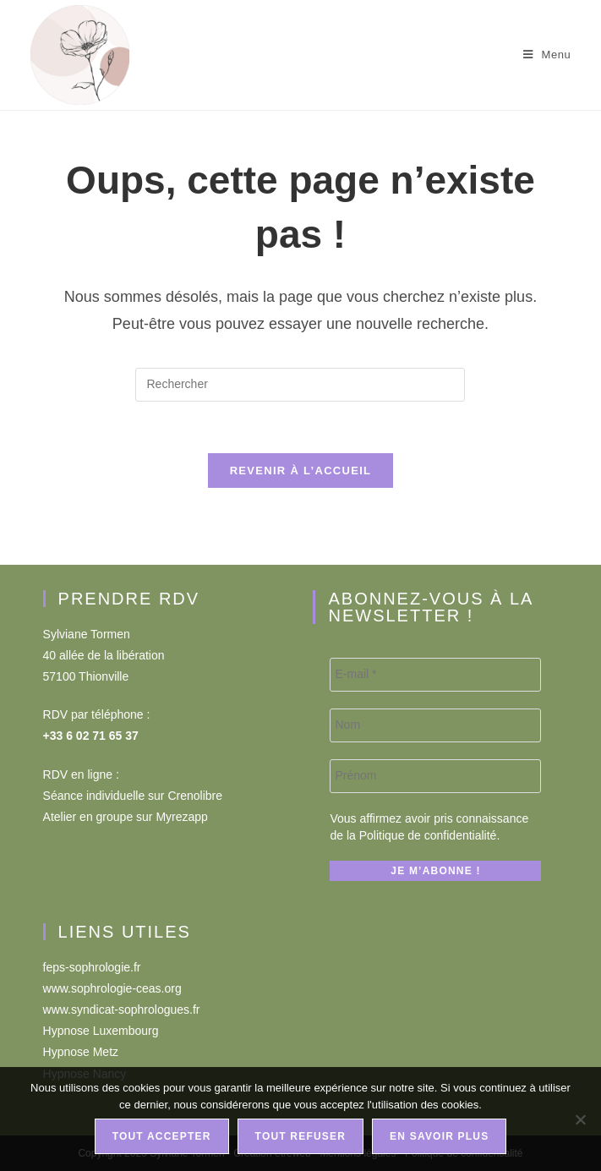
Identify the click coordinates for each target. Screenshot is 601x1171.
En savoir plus (439, 1136)
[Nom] (435, 725)
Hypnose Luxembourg (101, 1030)
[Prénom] (435, 776)
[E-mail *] (435, 675)
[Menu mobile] (547, 54)
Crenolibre (194, 795)
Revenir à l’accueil (301, 470)
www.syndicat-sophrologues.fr (121, 1009)
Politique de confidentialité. (429, 835)
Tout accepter (161, 1136)
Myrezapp (181, 817)
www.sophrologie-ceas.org (112, 988)
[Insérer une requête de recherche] (300, 385)
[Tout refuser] (579, 1119)
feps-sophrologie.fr (92, 967)
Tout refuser (301, 1136)
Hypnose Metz (80, 1052)
